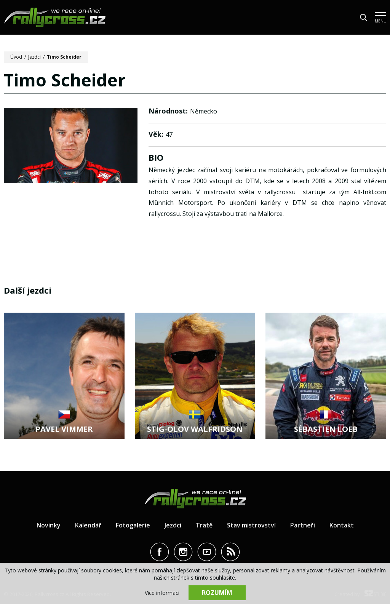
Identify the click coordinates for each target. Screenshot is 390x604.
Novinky (49, 525)
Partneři (302, 525)
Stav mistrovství (251, 525)
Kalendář (88, 525)
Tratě (204, 525)
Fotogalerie (133, 525)
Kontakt (341, 525)
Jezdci (34, 57)
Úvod (16, 57)
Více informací (162, 592)
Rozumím (217, 592)
